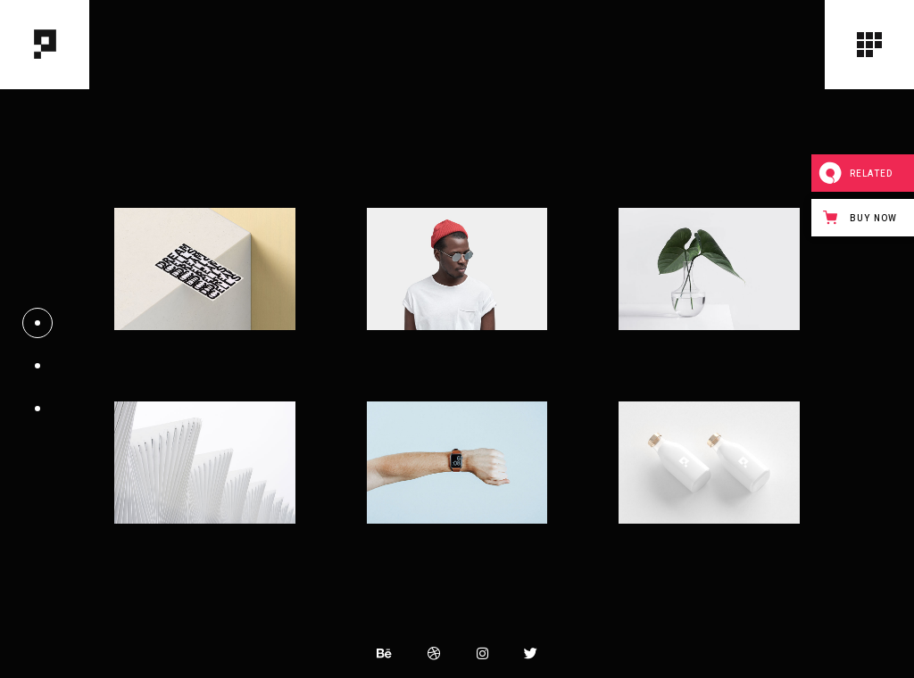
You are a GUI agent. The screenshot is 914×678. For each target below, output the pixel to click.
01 (37, 318)
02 (37, 360)
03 (37, 403)
